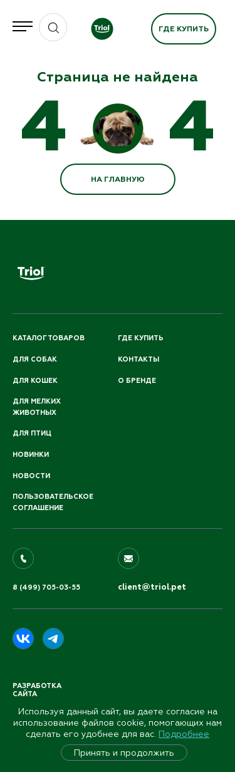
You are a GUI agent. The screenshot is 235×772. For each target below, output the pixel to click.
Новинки (31, 455)
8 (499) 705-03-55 (46, 587)
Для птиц (32, 433)
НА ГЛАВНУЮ (118, 179)
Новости (31, 476)
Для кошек (35, 381)
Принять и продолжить (124, 753)
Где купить (184, 28)
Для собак (35, 359)
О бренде (137, 381)
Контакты (138, 359)
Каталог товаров (49, 338)
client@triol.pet (152, 587)
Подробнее (184, 734)
